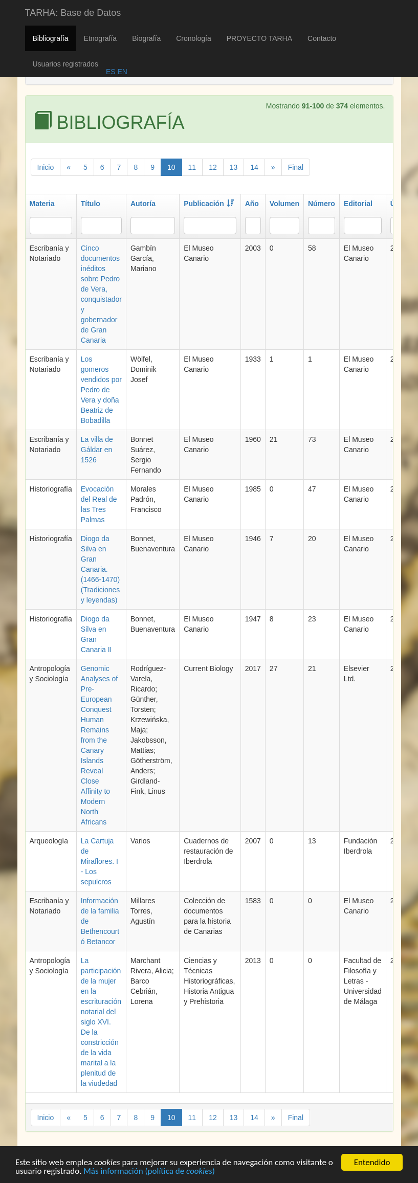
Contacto (321, 38)
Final (295, 167)
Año (252, 203)
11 (192, 167)
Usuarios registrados (65, 64)
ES (111, 72)
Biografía (146, 38)
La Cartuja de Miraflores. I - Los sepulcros (99, 861)
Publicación (209, 203)
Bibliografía (51, 38)
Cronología (193, 38)
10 (171, 167)
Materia (42, 203)
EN (121, 72)
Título (90, 203)
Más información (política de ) (149, 1172)
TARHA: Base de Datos (73, 13)
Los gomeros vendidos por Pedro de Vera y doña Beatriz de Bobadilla (101, 390)
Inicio (45, 167)
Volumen (284, 203)
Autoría (143, 203)
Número (321, 203)
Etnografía (100, 38)
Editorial (358, 203)
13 (234, 167)
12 (213, 167)
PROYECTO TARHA (259, 38)
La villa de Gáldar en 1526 (97, 449)
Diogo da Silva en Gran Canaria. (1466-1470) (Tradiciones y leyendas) (100, 569)
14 (254, 167)
